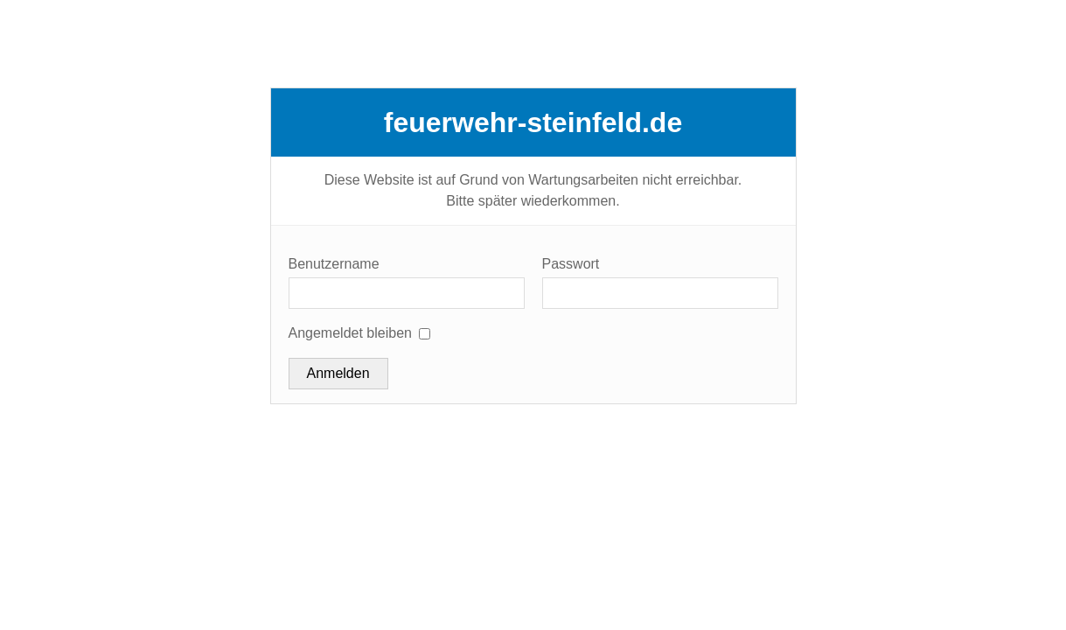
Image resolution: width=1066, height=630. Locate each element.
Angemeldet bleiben (350, 333)
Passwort (571, 263)
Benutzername (334, 263)
